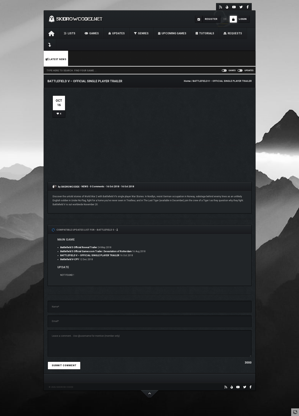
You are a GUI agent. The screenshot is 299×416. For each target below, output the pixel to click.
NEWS (85, 186)
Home (187, 81)
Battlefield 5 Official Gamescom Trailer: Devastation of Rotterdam (96, 251)
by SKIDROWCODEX (66, 186)
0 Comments (97, 186)
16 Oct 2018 (112, 186)
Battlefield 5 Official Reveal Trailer (78, 247)
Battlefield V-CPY (69, 259)
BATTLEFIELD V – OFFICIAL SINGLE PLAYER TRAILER (89, 255)
